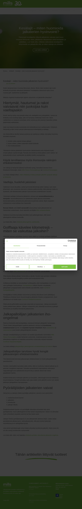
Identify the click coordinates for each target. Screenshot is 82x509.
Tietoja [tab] (65, 245)
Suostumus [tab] (17, 245)
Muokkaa (41, 266)
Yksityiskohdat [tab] (41, 245)
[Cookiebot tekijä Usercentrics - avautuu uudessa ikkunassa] (69, 241)
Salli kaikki (64, 266)
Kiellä (17, 266)
